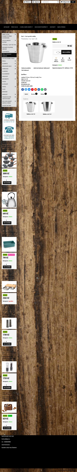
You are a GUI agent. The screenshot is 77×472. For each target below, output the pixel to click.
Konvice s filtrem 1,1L (6, 187)
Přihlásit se (27, 2)
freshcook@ (4, 439)
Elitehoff (5, 84)
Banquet (9, 94)
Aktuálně (6, 27)
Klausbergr (9, 74)
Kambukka (9, 68)
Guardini (5, 71)
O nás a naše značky (26, 27)
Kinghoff (5, 76)
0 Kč (73, 2)
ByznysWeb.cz (71, 470)
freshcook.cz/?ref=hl (9, 109)
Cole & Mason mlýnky (9, 41)
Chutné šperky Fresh (8, 58)
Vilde (3, 89)
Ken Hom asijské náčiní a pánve (9, 102)
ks (5, 180)
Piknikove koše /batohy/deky (9, 98)
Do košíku (66, 52)
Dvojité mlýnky (6, 105)
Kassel (9, 86)
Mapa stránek (61, 27)
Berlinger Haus (9, 66)
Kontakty (52, 27)
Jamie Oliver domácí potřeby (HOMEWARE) (9, 36)
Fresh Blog (14, 27)
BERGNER (4, 92)
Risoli (9, 61)
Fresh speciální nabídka (6, 55)
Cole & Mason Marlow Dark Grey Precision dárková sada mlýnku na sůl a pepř (8, 308)
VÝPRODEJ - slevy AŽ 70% (9, 45)
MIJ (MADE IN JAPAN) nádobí (7, 48)
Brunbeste (9, 79)
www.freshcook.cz (6, 444)
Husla (4, 81)
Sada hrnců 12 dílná (7, 143)
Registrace (36, 2)
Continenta (9, 51)
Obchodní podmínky (41, 27)
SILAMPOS (9, 63)
